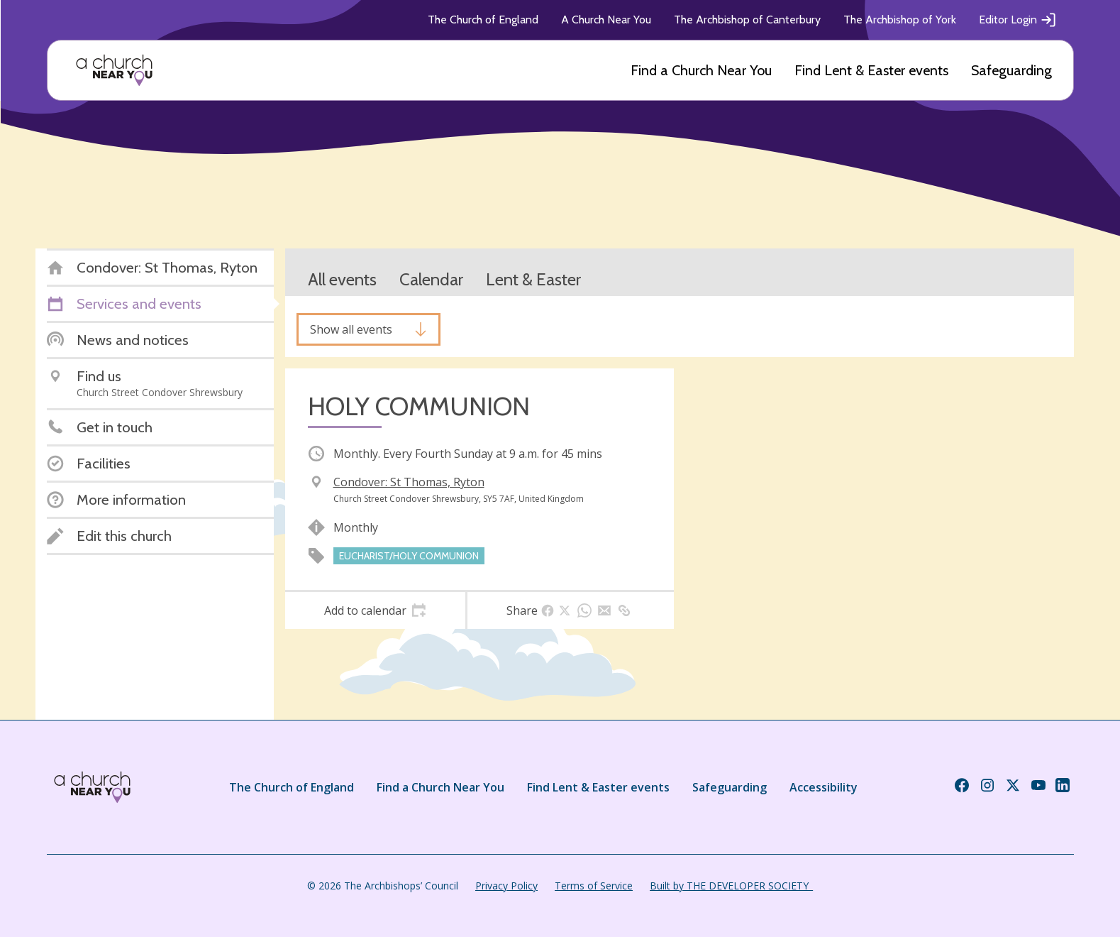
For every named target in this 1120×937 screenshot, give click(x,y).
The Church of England (483, 19)
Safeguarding (1011, 70)
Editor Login (1018, 19)
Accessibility (823, 787)
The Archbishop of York (899, 19)
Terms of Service (594, 885)
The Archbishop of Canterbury (747, 19)
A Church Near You (606, 19)
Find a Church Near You (701, 70)
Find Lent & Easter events (871, 70)
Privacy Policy (506, 885)
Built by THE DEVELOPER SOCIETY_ (731, 885)
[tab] (375, 610)
